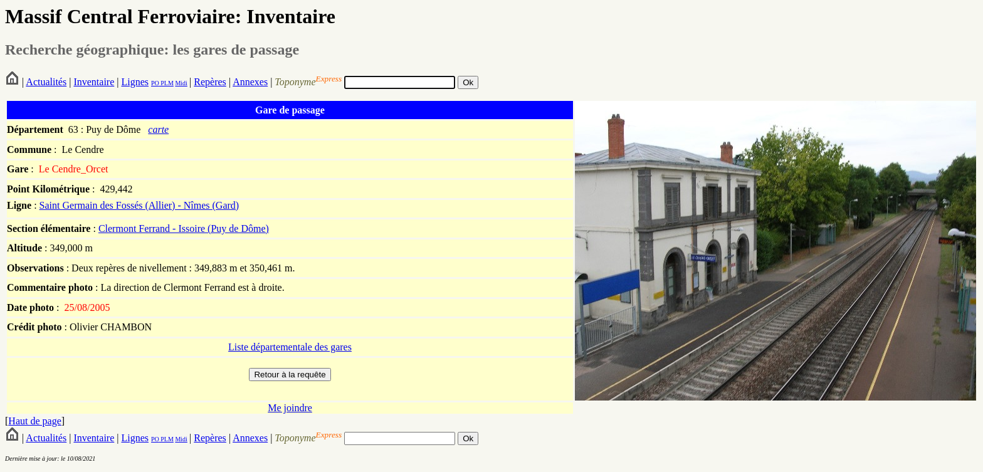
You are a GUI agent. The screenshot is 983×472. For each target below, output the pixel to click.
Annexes (250, 81)
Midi (181, 83)
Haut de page (34, 421)
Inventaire (93, 81)
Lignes (135, 81)
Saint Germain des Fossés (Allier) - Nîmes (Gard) (139, 205)
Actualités (46, 81)
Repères (210, 81)
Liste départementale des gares (290, 347)
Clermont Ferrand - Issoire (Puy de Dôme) (183, 228)
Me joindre (290, 407)
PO (155, 83)
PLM (166, 83)
